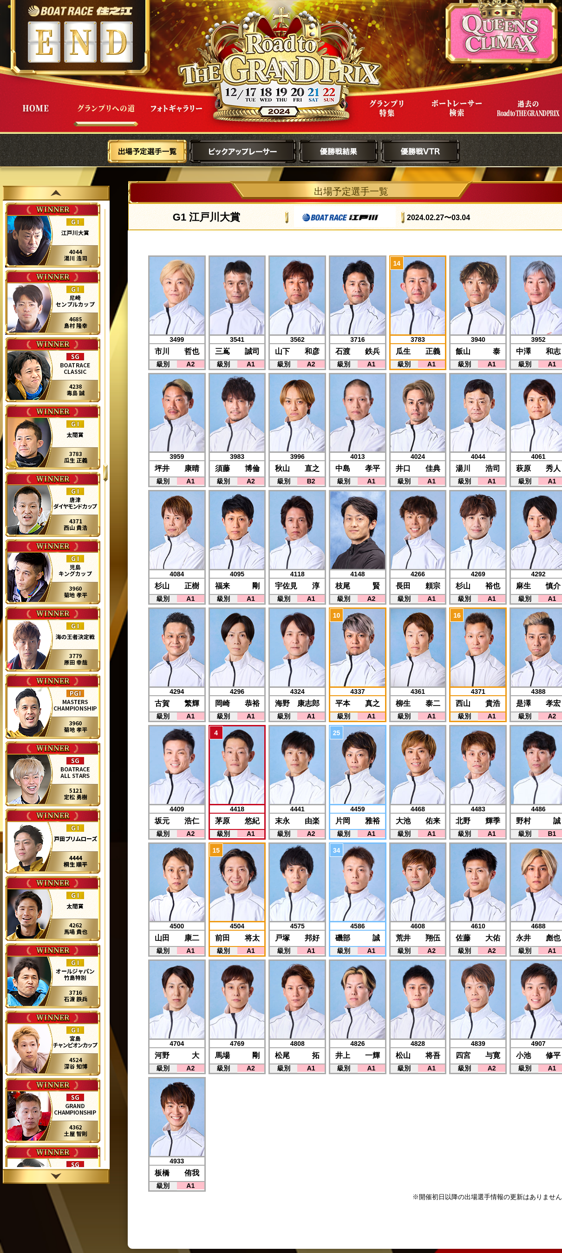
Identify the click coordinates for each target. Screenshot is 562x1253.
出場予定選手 (147, 151)
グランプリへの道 (106, 115)
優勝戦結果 (338, 151)
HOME (35, 115)
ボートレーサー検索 (457, 115)
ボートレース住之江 (80, 11)
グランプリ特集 (386, 115)
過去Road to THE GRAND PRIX (528, 115)
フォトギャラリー (176, 115)
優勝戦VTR (420, 151)
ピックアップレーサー (243, 151)
